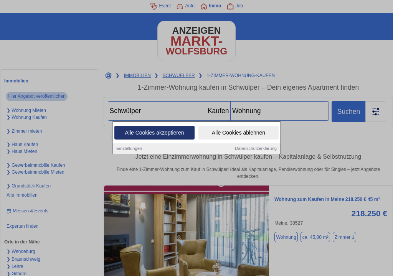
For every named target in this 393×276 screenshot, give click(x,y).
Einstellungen (129, 148)
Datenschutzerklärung (256, 148)
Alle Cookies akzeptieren (154, 133)
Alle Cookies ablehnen (238, 133)
